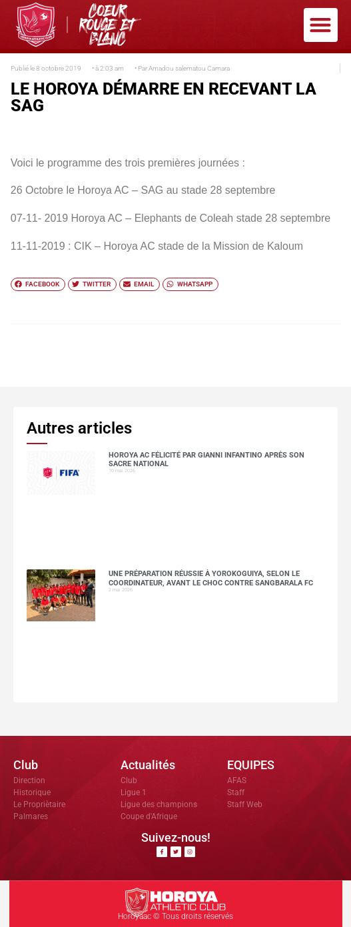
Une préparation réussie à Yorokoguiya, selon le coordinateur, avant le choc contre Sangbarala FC (211, 578)
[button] (321, 25)
